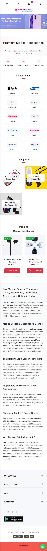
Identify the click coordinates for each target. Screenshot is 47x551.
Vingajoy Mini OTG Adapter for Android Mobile (35, 262)
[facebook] (4, 511)
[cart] (29, 3)
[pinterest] (16, 511)
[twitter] (8, 511)
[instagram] (12, 511)
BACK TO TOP (23, 546)
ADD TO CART (13, 270)
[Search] (18, 3)
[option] (12, 255)
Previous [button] (3, 245)
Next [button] (43, 245)
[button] (6, 3)
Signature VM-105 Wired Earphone (12, 260)
